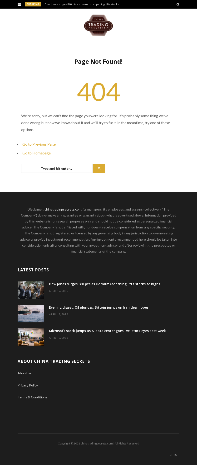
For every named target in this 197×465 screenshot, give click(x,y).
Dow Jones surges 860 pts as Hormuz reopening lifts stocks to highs (84, 4)
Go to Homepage (36, 153)
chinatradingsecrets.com (62, 209)
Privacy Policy (28, 385)
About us (24, 373)
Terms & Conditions (32, 397)
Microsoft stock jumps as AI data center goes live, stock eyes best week (107, 330)
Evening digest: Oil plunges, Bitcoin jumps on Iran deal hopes (98, 307)
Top (174, 455)
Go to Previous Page (39, 144)
